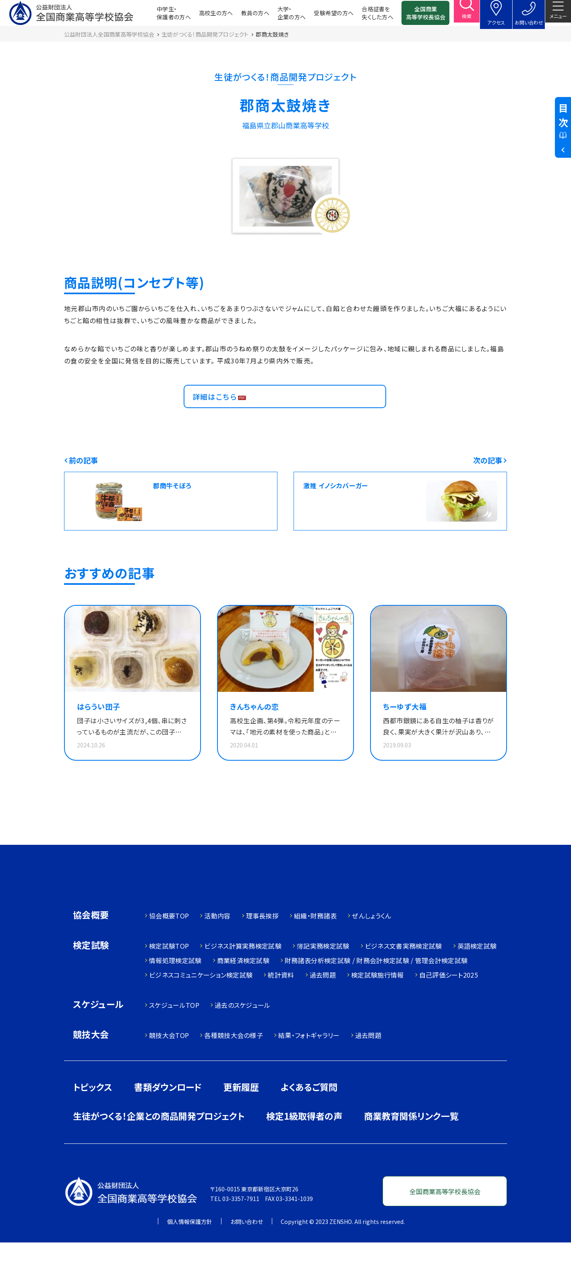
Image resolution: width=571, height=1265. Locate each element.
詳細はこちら (219, 411)
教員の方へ (242, 16)
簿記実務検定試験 (323, 968)
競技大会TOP (169, 1058)
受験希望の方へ (321, 16)
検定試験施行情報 (377, 997)
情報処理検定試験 (175, 983)
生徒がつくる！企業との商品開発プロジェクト (158, 1138)
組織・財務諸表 (315, 938)
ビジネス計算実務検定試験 (242, 968)
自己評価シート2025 (448, 997)
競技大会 (91, 1057)
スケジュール (98, 1027)
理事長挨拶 (262, 938)
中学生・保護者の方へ (161, 16)
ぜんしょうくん (371, 938)
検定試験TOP (169, 968)
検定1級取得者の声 (304, 1138)
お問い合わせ (246, 1244)
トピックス (92, 1109)
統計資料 (281, 997)
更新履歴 (241, 1109)
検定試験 (91, 968)
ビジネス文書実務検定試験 (403, 968)
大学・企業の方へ (279, 16)
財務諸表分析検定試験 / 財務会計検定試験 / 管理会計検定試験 (376, 983)
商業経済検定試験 (243, 983)
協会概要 (91, 938)
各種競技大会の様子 (233, 1058)
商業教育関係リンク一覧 (411, 1138)
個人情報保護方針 (189, 1244)
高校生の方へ (203, 16)
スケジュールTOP (174, 1027)
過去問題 (323, 997)
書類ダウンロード (168, 1109)
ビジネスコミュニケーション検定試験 (200, 997)
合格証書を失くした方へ (365, 16)
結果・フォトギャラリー (309, 1058)
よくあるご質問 (309, 1109)
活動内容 (217, 938)
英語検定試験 (477, 968)
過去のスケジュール (243, 1027)
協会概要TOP (169, 938)
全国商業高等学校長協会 (412, 16)
